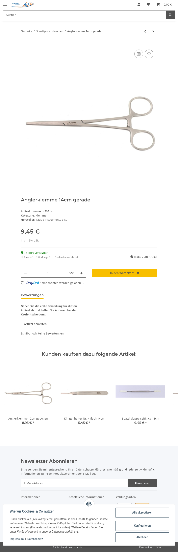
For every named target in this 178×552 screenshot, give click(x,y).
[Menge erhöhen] (81, 273)
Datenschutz (35, 538)
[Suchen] (84, 15)
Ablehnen (142, 537)
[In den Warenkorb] (24, 42)
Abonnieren (142, 483)
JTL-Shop (157, 547)
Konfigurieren (142, 525)
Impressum (17, 538)
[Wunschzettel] (148, 4)
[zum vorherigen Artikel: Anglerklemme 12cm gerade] (145, 31)
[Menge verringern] (25, 273)
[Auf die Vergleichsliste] (138, 54)
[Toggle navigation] (5, 2)
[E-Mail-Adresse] (74, 483)
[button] (138, 4)
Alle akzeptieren (142, 512)
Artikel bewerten (35, 324)
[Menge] (48, 273)
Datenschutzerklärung (90, 469)
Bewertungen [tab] (32, 295)
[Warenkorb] (164, 4)
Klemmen (42, 215)
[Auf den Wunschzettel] (149, 54)
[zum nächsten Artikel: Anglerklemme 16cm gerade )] (153, 31)
